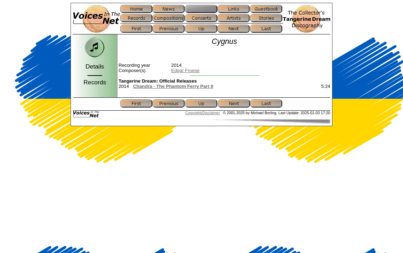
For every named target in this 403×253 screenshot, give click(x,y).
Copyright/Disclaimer (202, 113)
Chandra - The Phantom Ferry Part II (173, 86)
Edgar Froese (185, 70)
